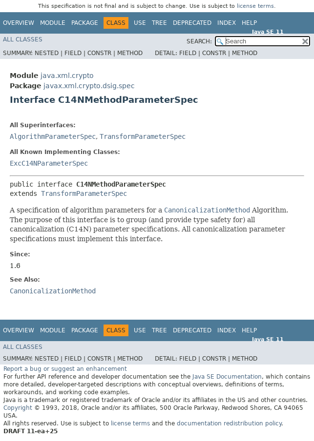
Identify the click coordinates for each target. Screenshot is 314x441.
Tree (159, 22)
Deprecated (192, 22)
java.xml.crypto (67, 75)
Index (226, 22)
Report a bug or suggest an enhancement (65, 368)
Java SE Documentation (227, 376)
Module (52, 22)
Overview (18, 22)
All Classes (22, 39)
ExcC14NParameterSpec (49, 163)
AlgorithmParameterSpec (53, 136)
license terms (255, 6)
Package (84, 22)
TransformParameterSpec (143, 136)
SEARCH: (199, 41)
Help (249, 22)
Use (140, 22)
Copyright (17, 407)
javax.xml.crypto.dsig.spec (89, 86)
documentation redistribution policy (229, 423)
